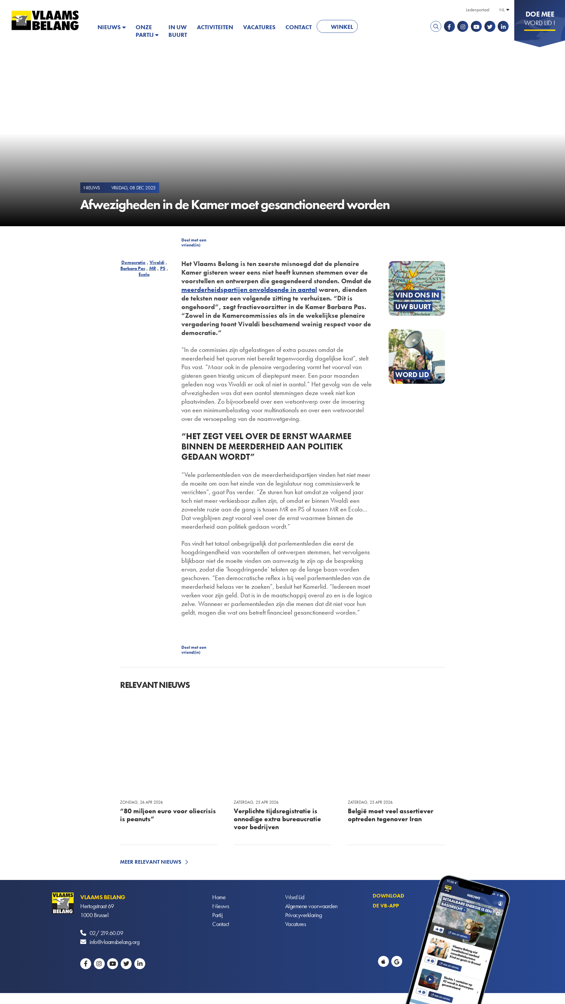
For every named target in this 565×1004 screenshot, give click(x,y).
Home (218, 897)
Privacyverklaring (303, 915)
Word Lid (294, 897)
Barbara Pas (132, 268)
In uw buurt (177, 30)
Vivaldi (157, 262)
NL (502, 10)
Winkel (342, 27)
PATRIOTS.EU (384, 27)
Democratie (133, 262)
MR (152, 268)
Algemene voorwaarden (311, 906)
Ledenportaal (477, 10)
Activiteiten (215, 27)
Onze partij (145, 30)
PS (162, 268)
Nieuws (109, 27)
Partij (217, 915)
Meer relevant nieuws (150, 861)
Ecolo (144, 274)
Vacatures (259, 27)
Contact (298, 27)
